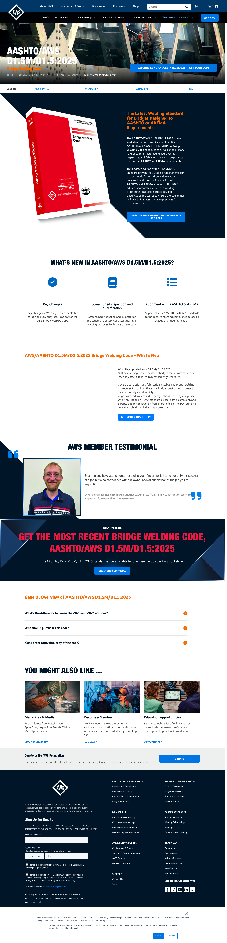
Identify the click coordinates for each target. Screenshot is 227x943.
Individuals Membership (123, 817)
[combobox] (164, 7)
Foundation (170, 848)
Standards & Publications (176, 17)
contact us (198, 6)
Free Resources (172, 801)
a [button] (71, 18)
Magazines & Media (72, 6)
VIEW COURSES (152, 742)
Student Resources (174, 817)
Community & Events (113, 17)
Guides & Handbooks (175, 796)
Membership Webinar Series (125, 832)
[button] (186, 7)
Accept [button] (158, 936)
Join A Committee (173, 863)
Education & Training (122, 791)
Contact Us (117, 879)
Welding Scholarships (175, 822)
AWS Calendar (119, 858)
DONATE (179, 758)
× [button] (187, 913)
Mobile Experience (121, 863)
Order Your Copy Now (112, 570)
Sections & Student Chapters (126, 853)
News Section (171, 868)
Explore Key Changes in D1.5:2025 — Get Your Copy (173, 67)
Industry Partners (173, 858)
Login (209, 6)
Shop (136, 6)
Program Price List (121, 801)
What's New (92, 88)
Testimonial (141, 88)
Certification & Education (54, 17)
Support (117, 874)
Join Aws (209, 17)
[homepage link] (67, 787)
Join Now (89, 742)
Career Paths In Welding (176, 832)
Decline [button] (171, 936)
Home (10, 75)
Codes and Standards (66, 75)
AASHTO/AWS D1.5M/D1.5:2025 (100, 75)
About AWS (46, 6)
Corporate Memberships (124, 822)
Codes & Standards (174, 786)
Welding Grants (172, 827)
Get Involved (171, 853)
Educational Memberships (124, 827)
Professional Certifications (124, 786)
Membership (85, 17)
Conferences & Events (122, 848)
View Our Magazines (36, 742)
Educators (119, 6)
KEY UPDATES (42, 88)
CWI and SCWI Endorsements (126, 796)
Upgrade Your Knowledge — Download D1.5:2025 (156, 217)
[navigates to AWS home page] (16, 12)
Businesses (98, 6)
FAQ (191, 88)
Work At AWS (171, 873)
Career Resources (143, 17)
